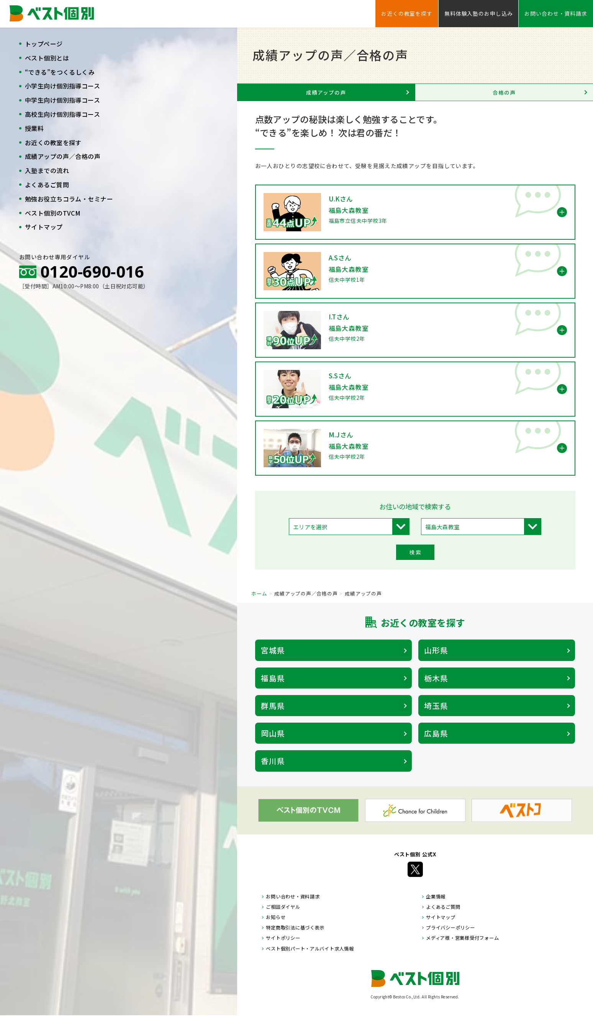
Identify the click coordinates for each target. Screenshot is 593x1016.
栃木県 (436, 678)
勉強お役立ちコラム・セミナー (69, 198)
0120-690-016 (92, 271)
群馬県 (273, 705)
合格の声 (504, 92)
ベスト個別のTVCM (52, 213)
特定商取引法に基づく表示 (295, 927)
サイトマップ (44, 226)
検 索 (415, 552)
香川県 (273, 760)
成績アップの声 (326, 92)
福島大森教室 (442, 527)
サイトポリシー (283, 937)
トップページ (44, 43)
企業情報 (436, 896)
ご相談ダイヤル (283, 906)
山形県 (436, 650)
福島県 (273, 678)
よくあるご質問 (47, 184)
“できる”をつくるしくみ (60, 72)
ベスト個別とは (47, 57)
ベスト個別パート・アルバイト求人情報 (310, 948)
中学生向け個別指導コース (62, 100)
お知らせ (275, 917)
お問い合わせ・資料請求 (555, 13)
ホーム (259, 593)
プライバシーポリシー (450, 927)
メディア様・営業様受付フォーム (462, 937)
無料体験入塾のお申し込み (478, 13)
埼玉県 (436, 705)
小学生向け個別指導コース (62, 85)
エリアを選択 (310, 527)
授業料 (34, 128)
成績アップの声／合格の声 (62, 156)
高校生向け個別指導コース (62, 114)
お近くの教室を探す (53, 142)
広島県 (436, 733)
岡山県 (273, 733)
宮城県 (273, 650)
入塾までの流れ (47, 170)
